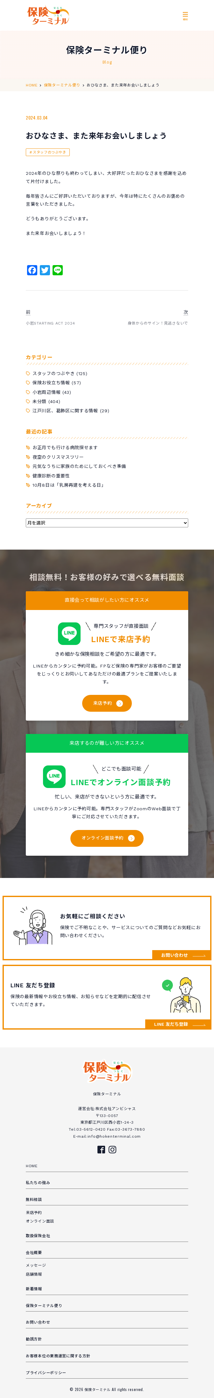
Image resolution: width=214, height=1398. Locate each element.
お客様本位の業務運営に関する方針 (58, 1356)
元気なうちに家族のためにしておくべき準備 (79, 466)
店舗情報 (34, 1274)
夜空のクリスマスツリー (58, 457)
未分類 (39, 401)
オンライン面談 (40, 1221)
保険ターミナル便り (44, 1306)
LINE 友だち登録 (171, 1024)
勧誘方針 (34, 1339)
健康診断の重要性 (51, 475)
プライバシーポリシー (46, 1373)
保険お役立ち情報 (51, 382)
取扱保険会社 (38, 1236)
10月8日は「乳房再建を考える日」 (69, 485)
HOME (32, 1166)
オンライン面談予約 (103, 837)
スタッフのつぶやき (49, 152)
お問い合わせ (174, 955)
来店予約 (102, 703)
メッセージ (36, 1265)
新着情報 (34, 1289)
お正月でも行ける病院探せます (65, 447)
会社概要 (34, 1253)
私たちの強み (38, 1183)
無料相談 (34, 1199)
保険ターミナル (98, 1389)
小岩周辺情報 (46, 392)
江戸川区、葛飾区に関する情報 (65, 410)
